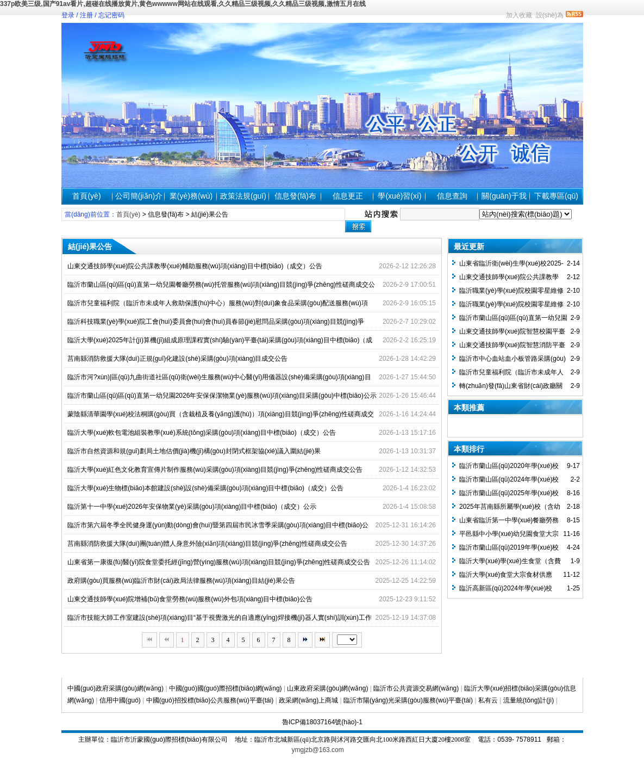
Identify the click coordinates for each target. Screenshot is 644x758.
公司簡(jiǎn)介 (138, 196)
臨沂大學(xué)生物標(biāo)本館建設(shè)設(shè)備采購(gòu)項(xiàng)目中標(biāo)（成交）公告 (205, 488)
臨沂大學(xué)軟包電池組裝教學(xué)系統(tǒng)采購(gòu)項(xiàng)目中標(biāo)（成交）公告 (201, 432)
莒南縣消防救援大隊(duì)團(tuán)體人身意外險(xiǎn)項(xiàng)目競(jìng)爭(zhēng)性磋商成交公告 (207, 543)
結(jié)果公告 (209, 214)
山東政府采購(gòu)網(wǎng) (327, 688)
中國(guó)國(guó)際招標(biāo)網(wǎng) (225, 688)
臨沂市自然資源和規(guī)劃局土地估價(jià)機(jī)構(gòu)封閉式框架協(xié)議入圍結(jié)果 (194, 451)
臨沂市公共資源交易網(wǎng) (416, 688)
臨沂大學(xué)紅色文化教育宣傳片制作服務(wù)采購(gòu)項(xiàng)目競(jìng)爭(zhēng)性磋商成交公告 (214, 469)
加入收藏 (519, 15)
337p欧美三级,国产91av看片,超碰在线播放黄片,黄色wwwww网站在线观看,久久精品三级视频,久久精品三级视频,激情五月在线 (183, 4)
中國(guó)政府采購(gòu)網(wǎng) (115, 688)
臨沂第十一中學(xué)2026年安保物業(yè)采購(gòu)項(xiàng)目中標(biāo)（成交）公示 (191, 506)
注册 (86, 15)
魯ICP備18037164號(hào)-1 (322, 722)
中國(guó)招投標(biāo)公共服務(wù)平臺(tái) (210, 700)
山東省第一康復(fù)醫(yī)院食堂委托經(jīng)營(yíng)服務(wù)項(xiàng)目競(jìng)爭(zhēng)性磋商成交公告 (218, 562)
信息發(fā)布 (295, 196)
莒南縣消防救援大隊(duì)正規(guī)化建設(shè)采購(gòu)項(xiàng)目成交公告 (177, 358)
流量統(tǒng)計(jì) (528, 700)
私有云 (488, 700)
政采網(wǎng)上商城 (308, 700)
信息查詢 (452, 196)
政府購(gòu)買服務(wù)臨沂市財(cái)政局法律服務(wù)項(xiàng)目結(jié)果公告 (181, 580)
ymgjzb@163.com (318, 750)
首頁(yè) (86, 196)
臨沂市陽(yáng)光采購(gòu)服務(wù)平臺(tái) (408, 700)
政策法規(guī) (243, 196)
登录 (67, 15)
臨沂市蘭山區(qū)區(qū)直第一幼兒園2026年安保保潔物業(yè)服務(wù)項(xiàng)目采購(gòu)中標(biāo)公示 (222, 395)
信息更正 (348, 196)
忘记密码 (111, 15)
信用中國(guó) (120, 700)
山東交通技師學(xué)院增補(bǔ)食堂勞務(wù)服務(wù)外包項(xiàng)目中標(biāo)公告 (189, 599)
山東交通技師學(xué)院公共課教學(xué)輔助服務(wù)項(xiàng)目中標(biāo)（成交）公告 (194, 266)
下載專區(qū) (556, 196)
